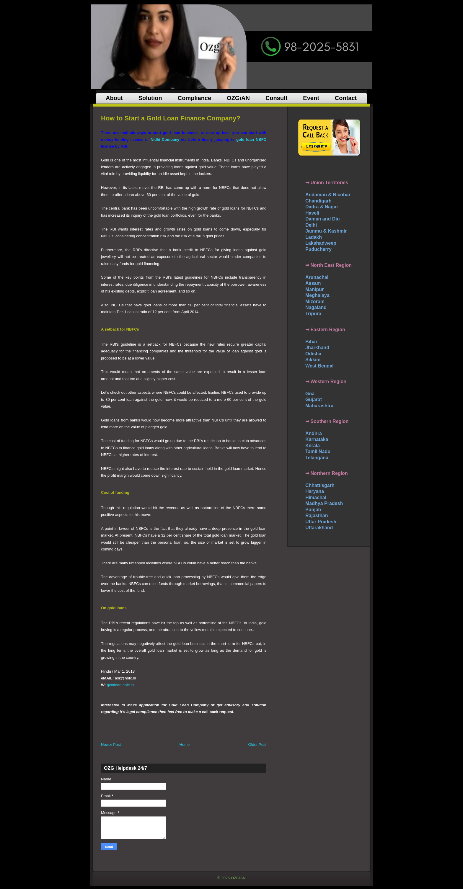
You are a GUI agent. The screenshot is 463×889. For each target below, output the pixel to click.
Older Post (257, 744)
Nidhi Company (165, 139)
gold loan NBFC (251, 139)
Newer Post (111, 744)
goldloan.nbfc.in (120, 685)
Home (185, 744)
